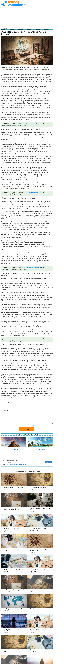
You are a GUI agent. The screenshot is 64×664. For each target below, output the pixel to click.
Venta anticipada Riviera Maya (35, 448)
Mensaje (6, 416)
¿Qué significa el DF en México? (13, 609)
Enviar (27, 429)
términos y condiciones (30, 426)
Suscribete (48, 462)
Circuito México (4, 448)
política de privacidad (27, 464)
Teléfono (5, 410)
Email (6, 405)
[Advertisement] (27, 17)
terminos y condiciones (14, 464)
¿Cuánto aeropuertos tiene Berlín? (39, 590)
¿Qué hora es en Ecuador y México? (14, 590)
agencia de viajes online (33, 123)
